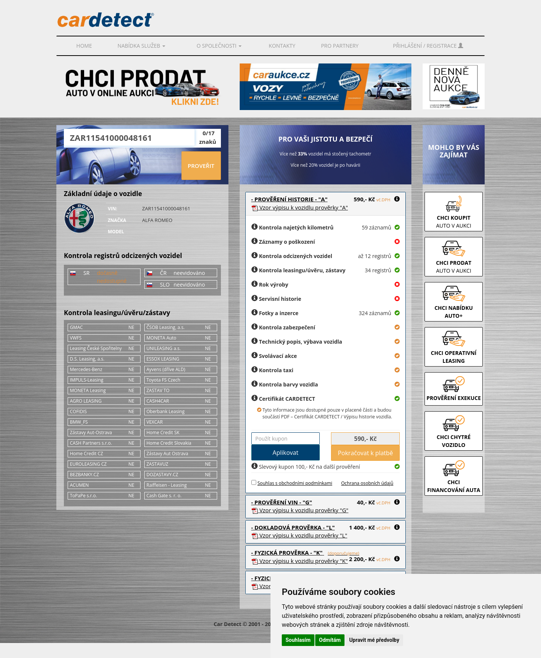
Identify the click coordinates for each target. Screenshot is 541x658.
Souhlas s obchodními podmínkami (294, 483)
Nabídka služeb (141, 45)
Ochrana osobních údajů (367, 483)
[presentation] (122, 166)
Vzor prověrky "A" (299, 207)
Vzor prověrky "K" (299, 560)
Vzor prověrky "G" (300, 510)
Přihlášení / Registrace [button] (428, 45)
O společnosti (219, 45)
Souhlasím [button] (298, 640)
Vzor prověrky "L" (299, 535)
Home (84, 45)
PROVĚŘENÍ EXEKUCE (453, 397)
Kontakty (282, 45)
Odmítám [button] (330, 640)
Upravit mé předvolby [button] (374, 640)
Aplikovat (286, 452)
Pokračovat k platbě (365, 453)
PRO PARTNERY (339, 45)
